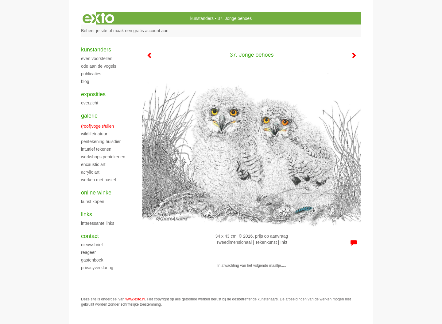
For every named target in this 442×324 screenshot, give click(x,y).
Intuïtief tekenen (96, 149)
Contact (90, 236)
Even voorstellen (96, 58)
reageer (88, 252)
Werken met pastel (98, 179)
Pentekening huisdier (101, 141)
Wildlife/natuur (94, 133)
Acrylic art (90, 172)
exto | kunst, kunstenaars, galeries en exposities (98, 18)
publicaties (91, 73)
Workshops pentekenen (103, 156)
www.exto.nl (135, 299)
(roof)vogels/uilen (97, 126)
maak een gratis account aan (141, 30)
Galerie (89, 116)
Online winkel (97, 193)
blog (85, 81)
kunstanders (202, 18)
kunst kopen (92, 201)
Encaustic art (93, 164)
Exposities (93, 94)
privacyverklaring (97, 267)
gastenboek (92, 260)
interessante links (97, 223)
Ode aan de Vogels (98, 66)
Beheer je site (94, 30)
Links (86, 214)
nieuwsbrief (92, 244)
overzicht (89, 102)
